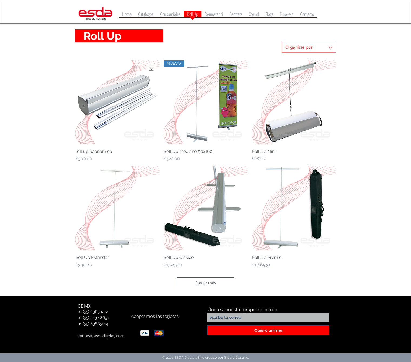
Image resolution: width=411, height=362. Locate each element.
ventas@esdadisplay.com (101, 336)
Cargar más (205, 283)
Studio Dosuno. (236, 358)
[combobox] (309, 47)
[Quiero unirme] (268, 330)
